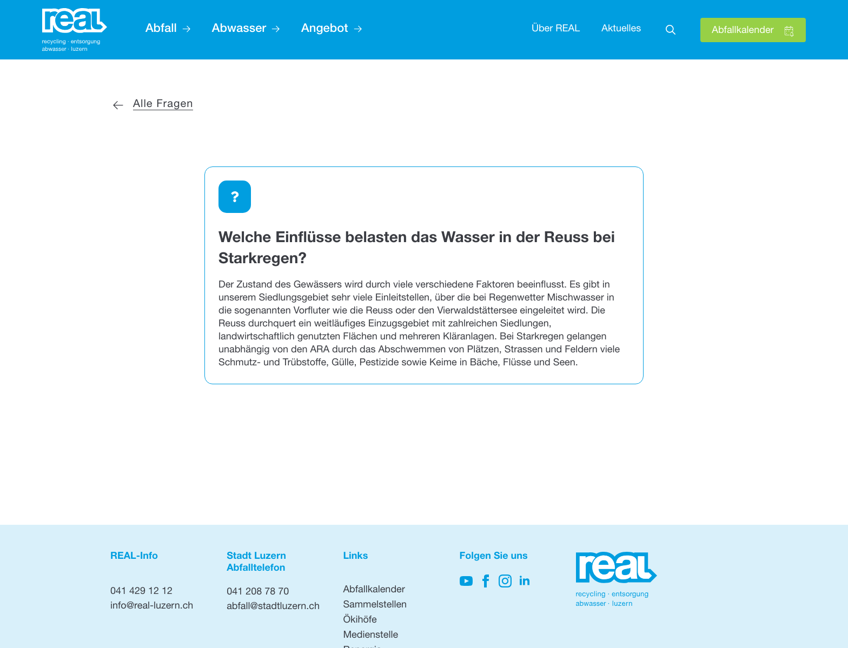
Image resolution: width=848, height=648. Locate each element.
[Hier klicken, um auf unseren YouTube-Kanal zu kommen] (466, 580)
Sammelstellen (375, 606)
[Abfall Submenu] (183, 30)
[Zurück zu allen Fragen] (152, 105)
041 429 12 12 (141, 592)
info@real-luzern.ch (151, 607)
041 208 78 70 (258, 593)
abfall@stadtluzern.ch (273, 607)
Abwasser (239, 30)
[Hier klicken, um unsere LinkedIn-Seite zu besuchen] (524, 580)
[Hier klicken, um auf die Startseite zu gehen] (74, 30)
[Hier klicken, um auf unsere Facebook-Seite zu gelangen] (485, 580)
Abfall (161, 30)
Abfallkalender (374, 591)
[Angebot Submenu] (355, 30)
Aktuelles (621, 30)
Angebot (324, 30)
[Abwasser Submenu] (273, 30)
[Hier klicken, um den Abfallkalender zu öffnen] (752, 30)
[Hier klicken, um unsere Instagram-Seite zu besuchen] (505, 580)
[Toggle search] (670, 30)
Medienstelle (370, 636)
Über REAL (556, 30)
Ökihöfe (359, 621)
